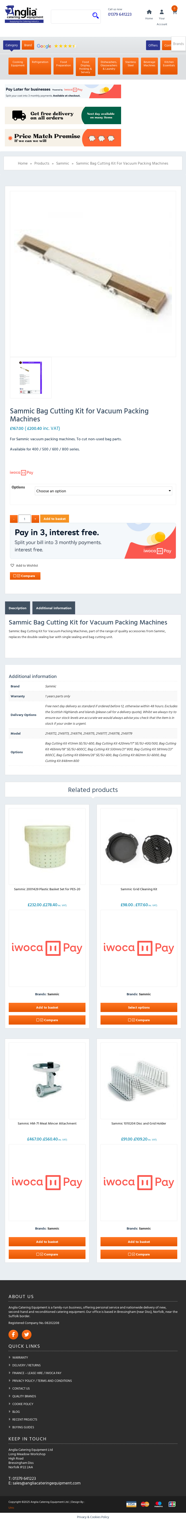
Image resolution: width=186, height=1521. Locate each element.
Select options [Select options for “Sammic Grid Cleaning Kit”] (139, 1007)
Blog (16, 1411)
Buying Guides (23, 1427)
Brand (28, 45)
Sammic (62, 163)
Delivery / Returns (26, 1365)
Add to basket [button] (47, 1007)
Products (41, 163)
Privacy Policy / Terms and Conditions (42, 1380)
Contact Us (21, 1388)
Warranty (20, 1357)
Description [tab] (17, 608)
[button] (24, 565)
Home (23, 163)
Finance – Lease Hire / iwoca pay (37, 1372)
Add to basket (55, 518)
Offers (153, 45)
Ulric (11, 1507)
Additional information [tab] (53, 608)
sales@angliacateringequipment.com (47, 1483)
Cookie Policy (22, 1403)
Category (12, 45)
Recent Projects (24, 1419)
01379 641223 (120, 14)
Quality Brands (24, 1396)
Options (18, 487)
